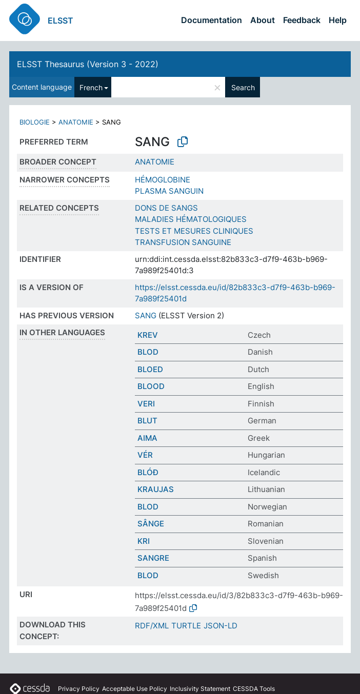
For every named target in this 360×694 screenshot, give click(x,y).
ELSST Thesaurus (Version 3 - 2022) (87, 64)
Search (243, 87)
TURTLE (186, 625)
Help (338, 20)
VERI (146, 404)
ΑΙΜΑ (147, 438)
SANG (145, 315)
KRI (143, 541)
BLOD (147, 352)
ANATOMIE (75, 122)
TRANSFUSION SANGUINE (183, 242)
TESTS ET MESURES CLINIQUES (194, 231)
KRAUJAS (155, 489)
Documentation (211, 20)
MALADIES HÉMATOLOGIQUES (191, 219)
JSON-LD (220, 625)
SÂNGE (150, 523)
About (262, 20)
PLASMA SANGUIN (169, 191)
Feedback (302, 20)
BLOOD (151, 386)
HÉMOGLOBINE (162, 180)
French (91, 87)
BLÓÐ (147, 472)
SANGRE (153, 558)
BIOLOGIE (34, 122)
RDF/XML (152, 625)
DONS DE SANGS (166, 208)
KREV (147, 335)
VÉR (145, 455)
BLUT (147, 420)
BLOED (150, 369)
